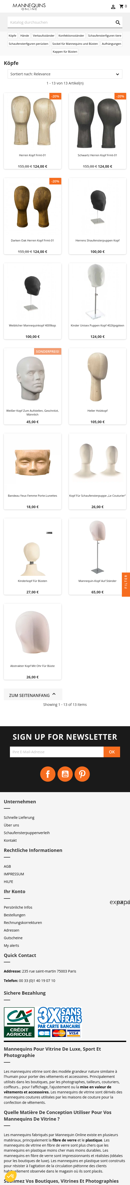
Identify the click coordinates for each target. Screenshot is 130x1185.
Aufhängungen (111, 44)
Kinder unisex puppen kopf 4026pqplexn (97, 325)
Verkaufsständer (43, 35)
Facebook (47, 774)
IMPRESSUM (14, 874)
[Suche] (65, 22)
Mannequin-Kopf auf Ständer (98, 581)
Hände (24, 35)
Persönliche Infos (18, 907)
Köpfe (12, 35)
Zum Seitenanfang (33, 694)
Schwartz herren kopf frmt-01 (97, 155)
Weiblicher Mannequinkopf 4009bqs (32, 325)
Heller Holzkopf (98, 410)
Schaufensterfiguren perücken (28, 44)
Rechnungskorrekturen (23, 922)
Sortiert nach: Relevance (30, 74)
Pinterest (82, 774)
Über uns (11, 825)
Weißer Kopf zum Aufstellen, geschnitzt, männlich (32, 413)
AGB (7, 866)
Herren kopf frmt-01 (32, 155)
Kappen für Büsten (65, 51)
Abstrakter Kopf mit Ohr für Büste (32, 666)
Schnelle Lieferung (19, 817)
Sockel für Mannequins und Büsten (75, 44)
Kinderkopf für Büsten (32, 581)
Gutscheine (13, 937)
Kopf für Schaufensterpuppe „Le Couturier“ (97, 495)
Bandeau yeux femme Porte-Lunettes (32, 495)
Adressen (11, 930)
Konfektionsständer (71, 35)
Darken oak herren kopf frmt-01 (32, 240)
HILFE (8, 881)
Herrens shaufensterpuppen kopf (98, 240)
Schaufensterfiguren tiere (104, 35)
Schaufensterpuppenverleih (27, 832)
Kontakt (10, 840)
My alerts (11, 945)
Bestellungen (14, 914)
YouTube (65, 774)
